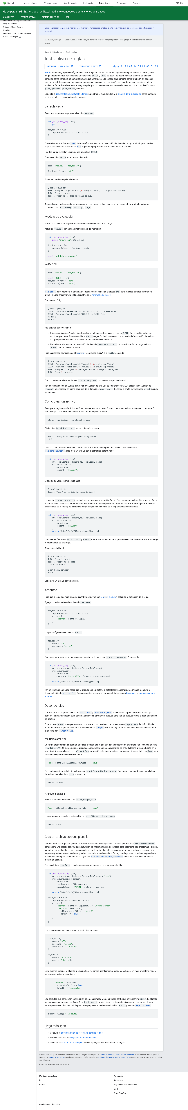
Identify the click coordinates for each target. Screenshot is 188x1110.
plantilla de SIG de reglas (129, 94)
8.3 (148, 66)
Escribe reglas (71, 52)
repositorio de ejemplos (72, 1042)
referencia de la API (101, 295)
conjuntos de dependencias (83, 1037)
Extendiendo (57, 52)
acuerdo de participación (141, 28)
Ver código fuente (90, 66)
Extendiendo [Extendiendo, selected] (104, 3)
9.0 (126, 66)
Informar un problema (60, 66)
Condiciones (44, 1104)
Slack (116, 1089)
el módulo (108, 597)
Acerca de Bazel (30, 3)
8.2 (152, 66)
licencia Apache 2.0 (56, 1057)
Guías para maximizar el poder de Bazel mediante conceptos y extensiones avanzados (54, 11)
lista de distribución (118, 28)
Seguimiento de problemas (125, 1085)
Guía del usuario (70, 3)
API (67, 17)
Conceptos (8, 17)
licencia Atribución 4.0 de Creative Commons (117, 1055)
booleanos (131, 693)
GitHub (179, 3)
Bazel (47, 52)
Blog (41, 1080)
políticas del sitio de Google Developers (114, 1057)
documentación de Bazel (67, 94)
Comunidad (121, 3)
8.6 (135, 66)
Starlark (48, 72)
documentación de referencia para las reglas (82, 1033)
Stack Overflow (120, 1093)
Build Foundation (52, 28)
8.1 (156, 66)
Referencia (88, 3)
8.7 (130, 66)
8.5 (139, 66)
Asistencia (118, 1080)
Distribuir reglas (50, 17)
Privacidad (56, 1104)
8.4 (143, 66)
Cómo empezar (50, 3)
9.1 (122, 66)
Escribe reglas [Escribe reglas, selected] (28, 17)
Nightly (116, 66)
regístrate (49, 31)
